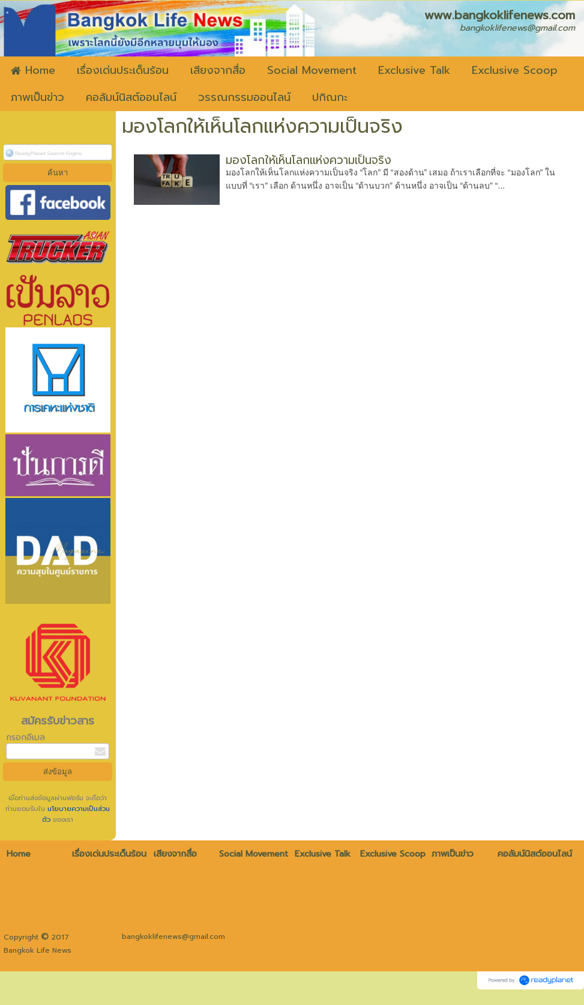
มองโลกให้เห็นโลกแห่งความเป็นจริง (308, 160)
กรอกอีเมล (25, 737)
